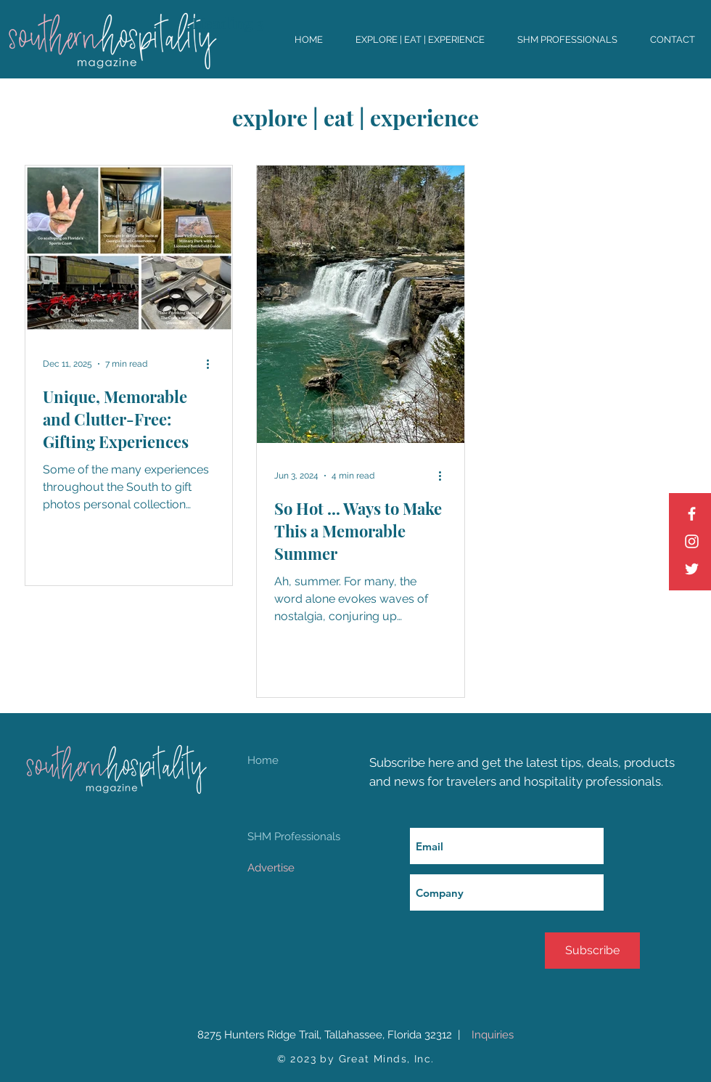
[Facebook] (692, 514)
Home (263, 760)
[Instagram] (692, 541)
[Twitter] (692, 569)
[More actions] (212, 364)
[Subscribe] (592, 950)
